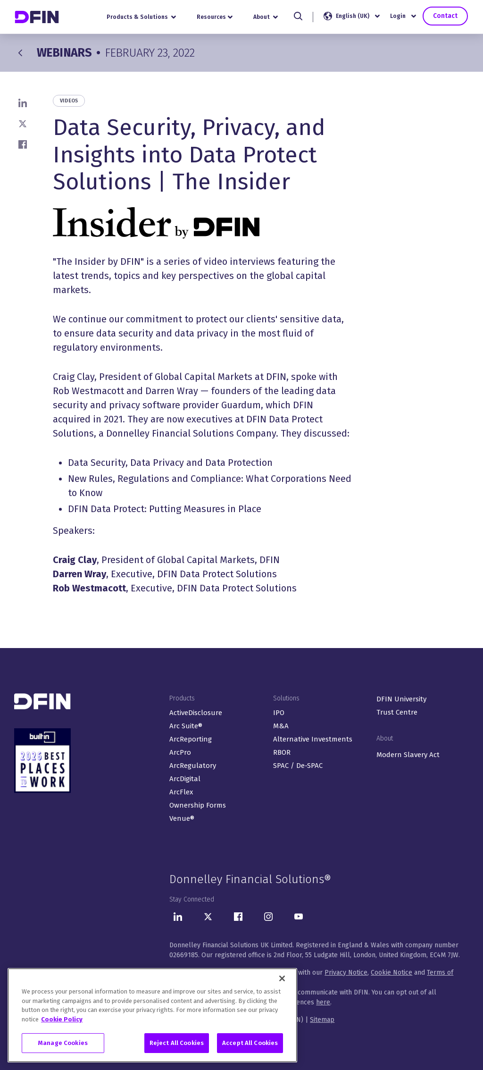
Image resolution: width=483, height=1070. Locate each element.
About (267, 17)
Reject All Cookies (177, 1043)
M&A (281, 726)
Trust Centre (396, 712)
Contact (445, 16)
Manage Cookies (63, 1043)
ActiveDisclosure (195, 712)
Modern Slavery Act (408, 754)
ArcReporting (190, 739)
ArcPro (180, 752)
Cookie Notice (391, 973)
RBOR (282, 752)
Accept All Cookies (250, 1043)
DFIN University (401, 699)
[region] (152, 1016)
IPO (278, 712)
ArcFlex (181, 792)
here (323, 1002)
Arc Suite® (185, 726)
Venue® (181, 818)
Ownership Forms (197, 805)
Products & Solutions (142, 17)
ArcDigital (184, 779)
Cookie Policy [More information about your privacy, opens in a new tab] (62, 1020)
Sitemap (322, 1020)
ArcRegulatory (192, 765)
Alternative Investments (312, 739)
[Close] (282, 979)
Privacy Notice (346, 973)
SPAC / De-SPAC (298, 765)
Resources (215, 17)
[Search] (299, 16)
